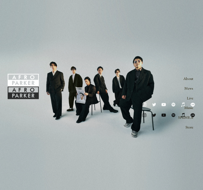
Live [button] (190, 98)
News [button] (188, 88)
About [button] (188, 78)
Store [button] (189, 127)
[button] (144, 104)
